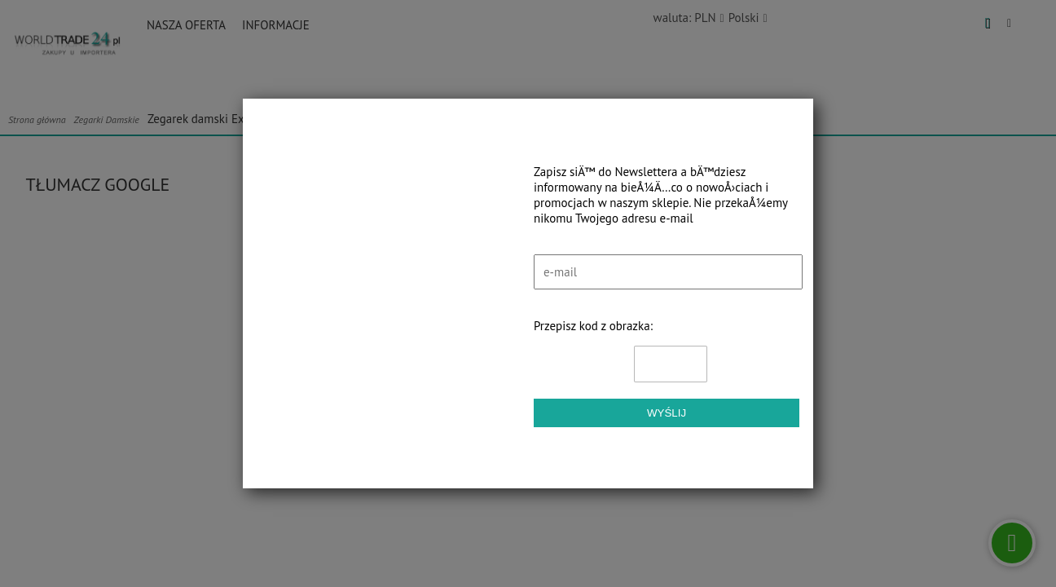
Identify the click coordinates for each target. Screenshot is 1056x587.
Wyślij (666, 413)
